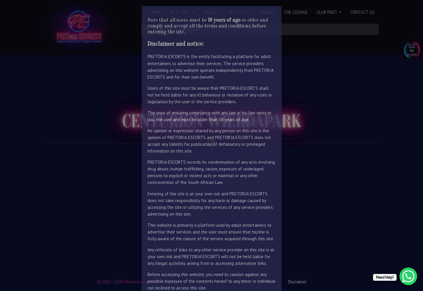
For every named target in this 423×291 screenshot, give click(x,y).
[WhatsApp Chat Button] (408, 276)
